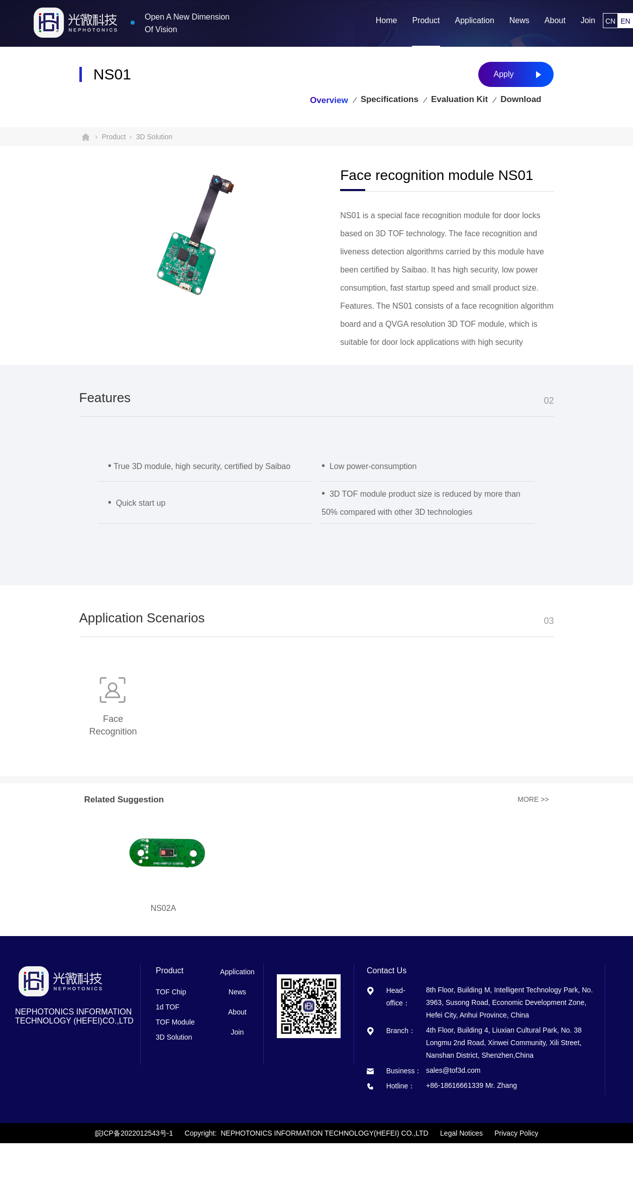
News (237, 992)
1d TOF (167, 1007)
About (237, 1012)
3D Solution (154, 137)
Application (237, 972)
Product (114, 137)
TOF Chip (171, 992)
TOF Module (175, 1022)
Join (237, 1032)
